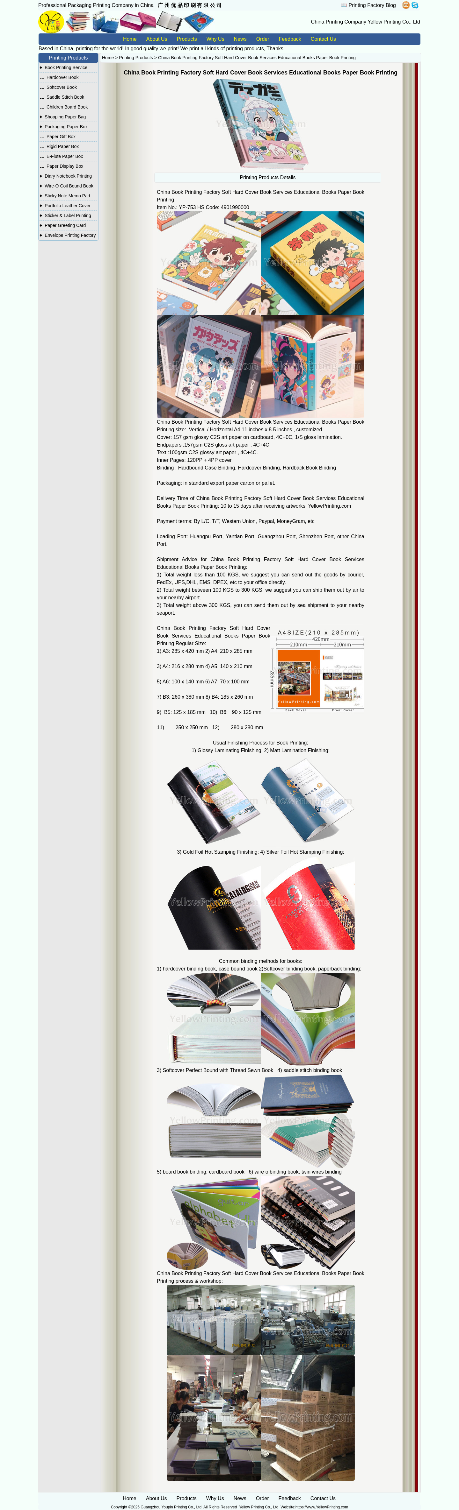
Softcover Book (62, 87)
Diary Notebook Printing (68, 176)
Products (187, 39)
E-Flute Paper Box (65, 156)
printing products (245, 48)
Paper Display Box (65, 166)
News (240, 39)
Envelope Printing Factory (70, 235)
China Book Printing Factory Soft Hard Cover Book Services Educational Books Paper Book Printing (257, 57)
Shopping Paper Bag (65, 116)
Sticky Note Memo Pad (67, 195)
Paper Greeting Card (65, 225)
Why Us (215, 39)
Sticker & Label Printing (68, 215)
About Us (156, 39)
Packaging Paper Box (66, 126)
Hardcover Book (62, 77)
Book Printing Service (66, 67)
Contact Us (323, 39)
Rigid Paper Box (63, 146)
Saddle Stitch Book (65, 97)
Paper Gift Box (61, 136)
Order (262, 39)
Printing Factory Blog (372, 5)
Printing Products (136, 57)
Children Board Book (67, 106)
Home (130, 39)
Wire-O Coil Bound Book (69, 185)
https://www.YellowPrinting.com (321, 1507)
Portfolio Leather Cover (68, 205)
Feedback (290, 39)
